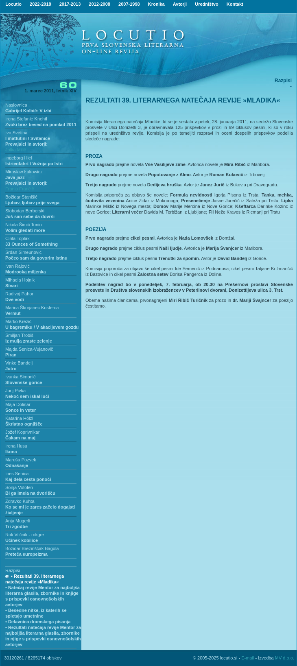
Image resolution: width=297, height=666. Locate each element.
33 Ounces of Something (31, 244)
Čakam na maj (20, 437)
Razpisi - (14, 570)
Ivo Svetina (16, 132)
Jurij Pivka (15, 390)
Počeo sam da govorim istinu (36, 257)
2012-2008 (99, 4)
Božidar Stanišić (21, 196)
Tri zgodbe (16, 526)
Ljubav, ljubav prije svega (32, 202)
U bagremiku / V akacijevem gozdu (42, 327)
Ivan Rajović (17, 266)
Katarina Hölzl (19, 418)
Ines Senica (16, 473)
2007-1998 (129, 4)
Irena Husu (16, 445)
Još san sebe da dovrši (30, 216)
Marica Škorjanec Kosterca (32, 307)
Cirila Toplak (17, 238)
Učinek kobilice (21, 540)
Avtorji (180, 4)
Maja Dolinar (18, 404)
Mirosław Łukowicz (24, 171)
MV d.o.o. (284, 657)
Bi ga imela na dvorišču (30, 493)
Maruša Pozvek (20, 459)
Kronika (156, 4)
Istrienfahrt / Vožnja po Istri (34, 163)
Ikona (11, 451)
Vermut (12, 313)
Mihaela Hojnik (20, 279)
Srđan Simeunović (23, 252)
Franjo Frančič (19, 188)
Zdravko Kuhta (20, 501)
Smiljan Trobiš (19, 335)
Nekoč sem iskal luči (27, 396)
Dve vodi (14, 299)
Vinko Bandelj (19, 362)
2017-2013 (70, 4)
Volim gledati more (25, 230)
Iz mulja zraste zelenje (28, 340)
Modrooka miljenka (25, 271)
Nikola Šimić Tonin (23, 224)
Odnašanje (16, 465)
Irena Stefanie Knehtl (26, 118)
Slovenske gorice (23, 382)
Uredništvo (206, 4)
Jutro (11, 368)
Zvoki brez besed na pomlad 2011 (40, 124)
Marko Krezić (18, 321)
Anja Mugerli (17, 520)
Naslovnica (16, 105)
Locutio (13, 4)
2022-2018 (40, 4)
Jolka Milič (15, 149)
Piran (11, 354)
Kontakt (235, 4)
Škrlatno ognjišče (24, 423)
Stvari (11, 285)
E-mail (247, 657)
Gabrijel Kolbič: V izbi (28, 110)
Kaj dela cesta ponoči (28, 479)
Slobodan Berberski (24, 210)
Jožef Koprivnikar (22, 432)
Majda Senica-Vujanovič (29, 349)
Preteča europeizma (26, 554)
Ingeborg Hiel (18, 157)
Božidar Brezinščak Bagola (32, 548)
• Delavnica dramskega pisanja (37, 621)
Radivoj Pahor (19, 293)
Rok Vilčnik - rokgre (24, 534)
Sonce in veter (20, 410)
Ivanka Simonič (20, 376)
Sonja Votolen (19, 487)
